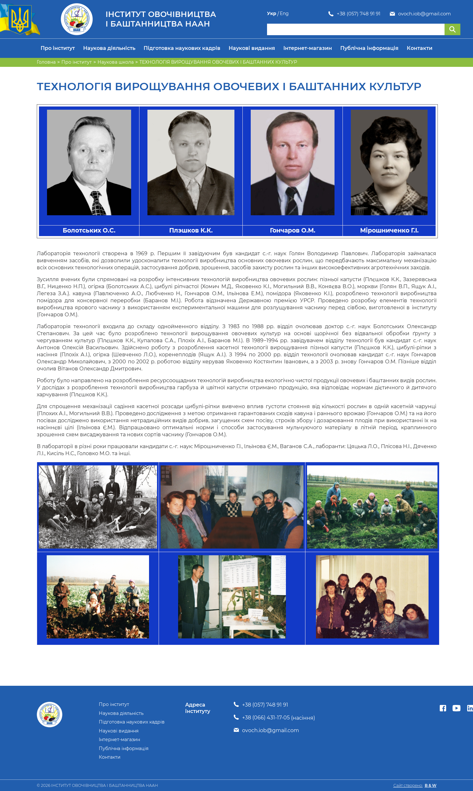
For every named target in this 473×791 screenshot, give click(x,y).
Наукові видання (252, 48)
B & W (431, 785)
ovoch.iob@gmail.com (363, 14)
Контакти (419, 48)
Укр (443, 13)
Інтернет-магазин (307, 48)
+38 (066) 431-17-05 (266, 718)
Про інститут (58, 48)
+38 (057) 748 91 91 (297, 14)
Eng (456, 13)
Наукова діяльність (109, 48)
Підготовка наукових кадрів (182, 48)
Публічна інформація (369, 48)
